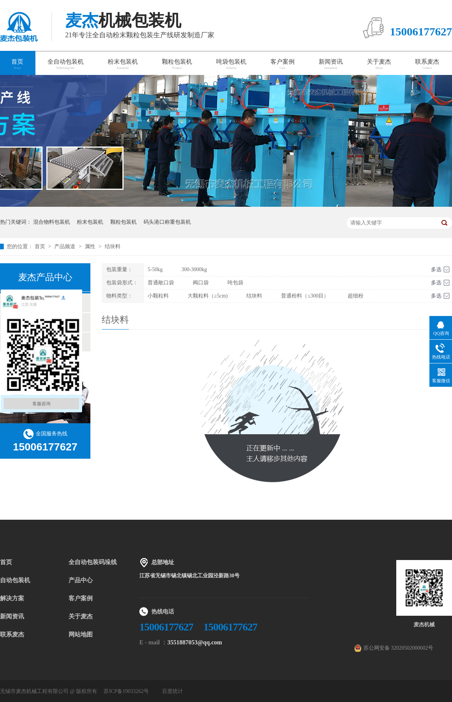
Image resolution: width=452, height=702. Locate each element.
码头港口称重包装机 (167, 222)
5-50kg (155, 269)
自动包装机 (15, 580)
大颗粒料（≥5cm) (208, 296)
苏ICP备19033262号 (126, 691)
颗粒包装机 (177, 64)
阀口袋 (201, 282)
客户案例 (282, 64)
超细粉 (355, 296)
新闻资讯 (331, 64)
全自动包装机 (65, 64)
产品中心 (81, 580)
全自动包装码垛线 (93, 562)
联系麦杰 (427, 64)
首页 (41, 246)
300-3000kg (194, 269)
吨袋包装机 (231, 64)
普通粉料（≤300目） (305, 296)
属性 (91, 246)
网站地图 (81, 634)
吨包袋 (235, 282)
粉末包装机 (123, 64)
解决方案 (12, 598)
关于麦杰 (379, 64)
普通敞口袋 (161, 282)
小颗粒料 (158, 296)
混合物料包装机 (51, 222)
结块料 (113, 246)
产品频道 (65, 246)
